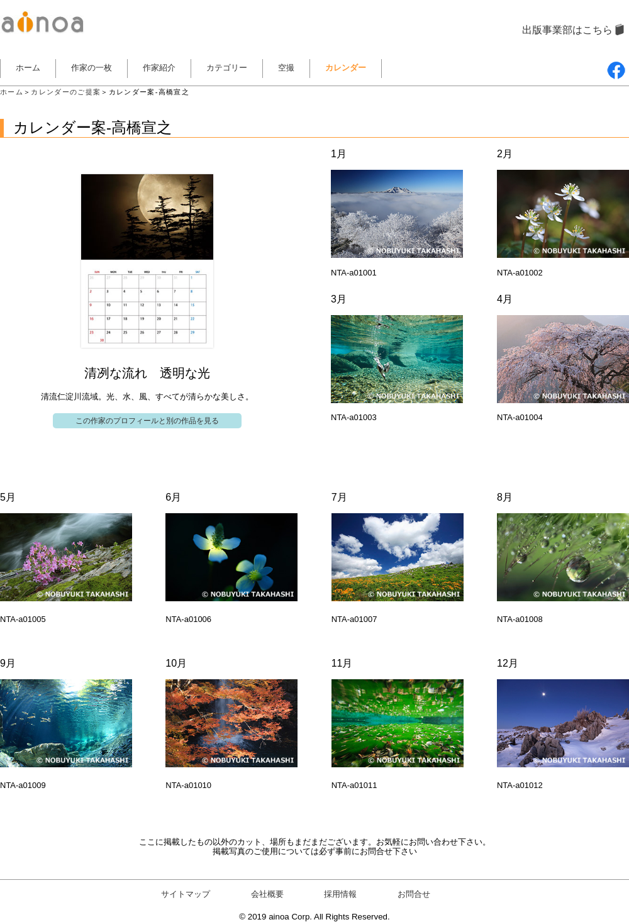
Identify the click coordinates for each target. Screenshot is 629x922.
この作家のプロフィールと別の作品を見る (147, 420)
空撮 (286, 67)
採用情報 (340, 894)
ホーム (28, 67)
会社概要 (267, 894)
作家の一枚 (91, 67)
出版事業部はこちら (567, 30)
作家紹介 (159, 67)
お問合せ (414, 894)
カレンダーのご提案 (66, 92)
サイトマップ (185, 894)
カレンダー (345, 67)
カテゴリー (226, 67)
